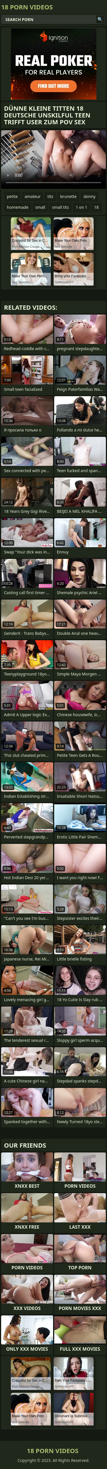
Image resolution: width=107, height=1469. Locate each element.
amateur (33, 196)
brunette (68, 196)
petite (12, 196)
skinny (89, 196)
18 (96, 207)
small (40, 207)
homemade (18, 207)
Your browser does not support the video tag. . (53, 159)
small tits (60, 207)
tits (50, 196)
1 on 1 (81, 207)
